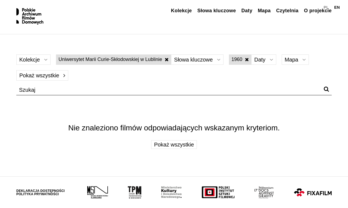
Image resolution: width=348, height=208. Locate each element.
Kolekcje (181, 10)
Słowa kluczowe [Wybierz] (197, 60)
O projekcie (318, 10)
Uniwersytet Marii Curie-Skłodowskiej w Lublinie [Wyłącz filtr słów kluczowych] (113, 59)
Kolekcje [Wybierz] (33, 60)
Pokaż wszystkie (42, 75)
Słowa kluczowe (216, 10)
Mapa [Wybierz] (295, 60)
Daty (246, 10)
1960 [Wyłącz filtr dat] (240, 59)
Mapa (264, 10)
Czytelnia (287, 10)
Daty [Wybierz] (263, 60)
